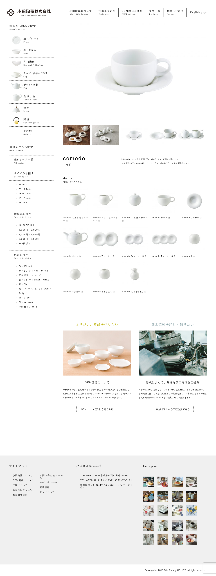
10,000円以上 (27, 225)
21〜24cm (25, 189)
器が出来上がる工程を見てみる (173, 409)
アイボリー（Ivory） (31, 275)
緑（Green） (26, 297)
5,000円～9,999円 (29, 230)
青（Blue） (25, 284)
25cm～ (23, 184)
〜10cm (23, 202)
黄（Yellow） (27, 302)
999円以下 (25, 243)
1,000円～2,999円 (29, 239)
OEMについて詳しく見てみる (97, 409)
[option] (77, 135)
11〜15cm (25, 198)
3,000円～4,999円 (29, 234)
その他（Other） (28, 306)
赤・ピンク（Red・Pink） (34, 270)
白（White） (26, 266)
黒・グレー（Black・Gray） (35, 279)
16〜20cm (25, 193)
